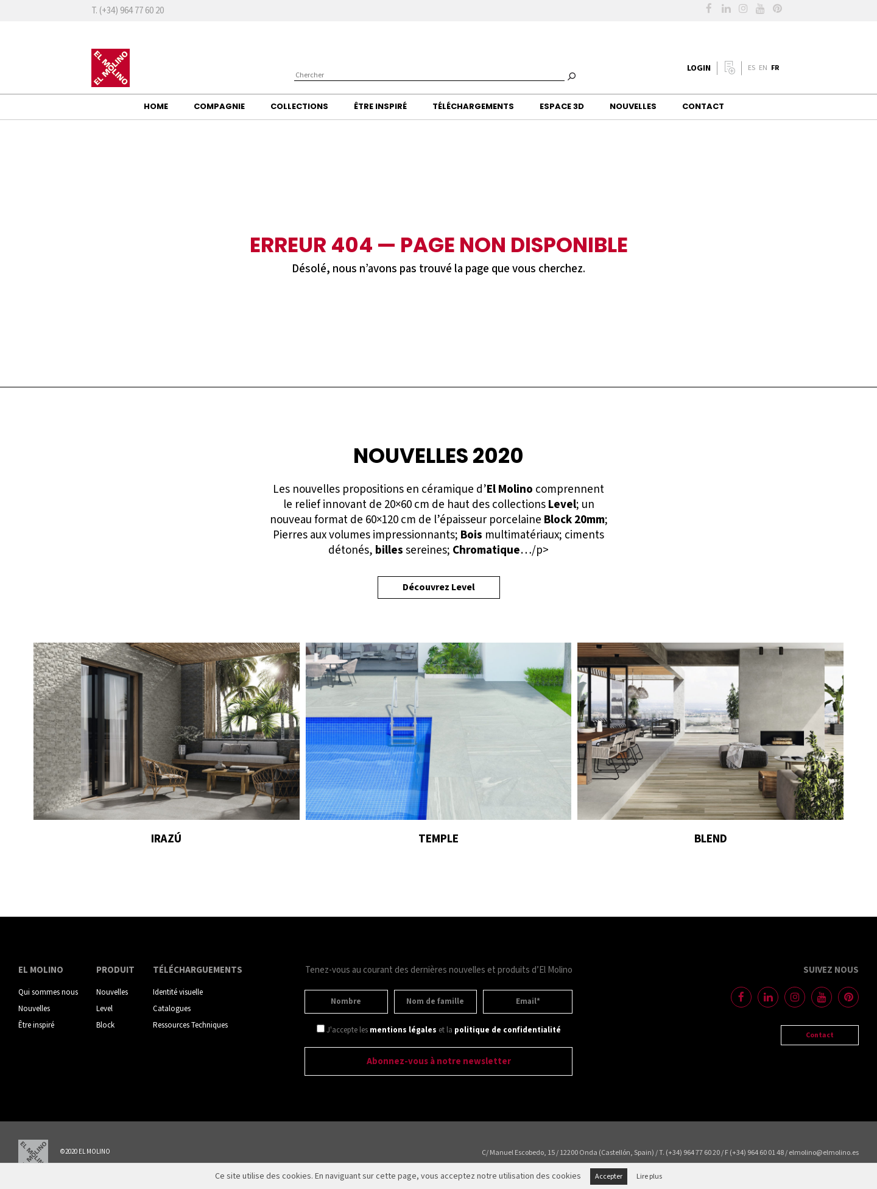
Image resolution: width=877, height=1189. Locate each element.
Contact (703, 106)
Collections (299, 106)
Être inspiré (380, 106)
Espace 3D (562, 106)
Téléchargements (473, 106)
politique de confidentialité (507, 1030)
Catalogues (172, 1009)
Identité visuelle (178, 992)
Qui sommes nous (48, 992)
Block (105, 1025)
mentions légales (403, 1030)
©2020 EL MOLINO (85, 1152)
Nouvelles (633, 106)
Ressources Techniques (190, 1025)
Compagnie (219, 106)
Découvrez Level (439, 587)
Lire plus (649, 1176)
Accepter (608, 1176)
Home (156, 106)
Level (104, 1009)
